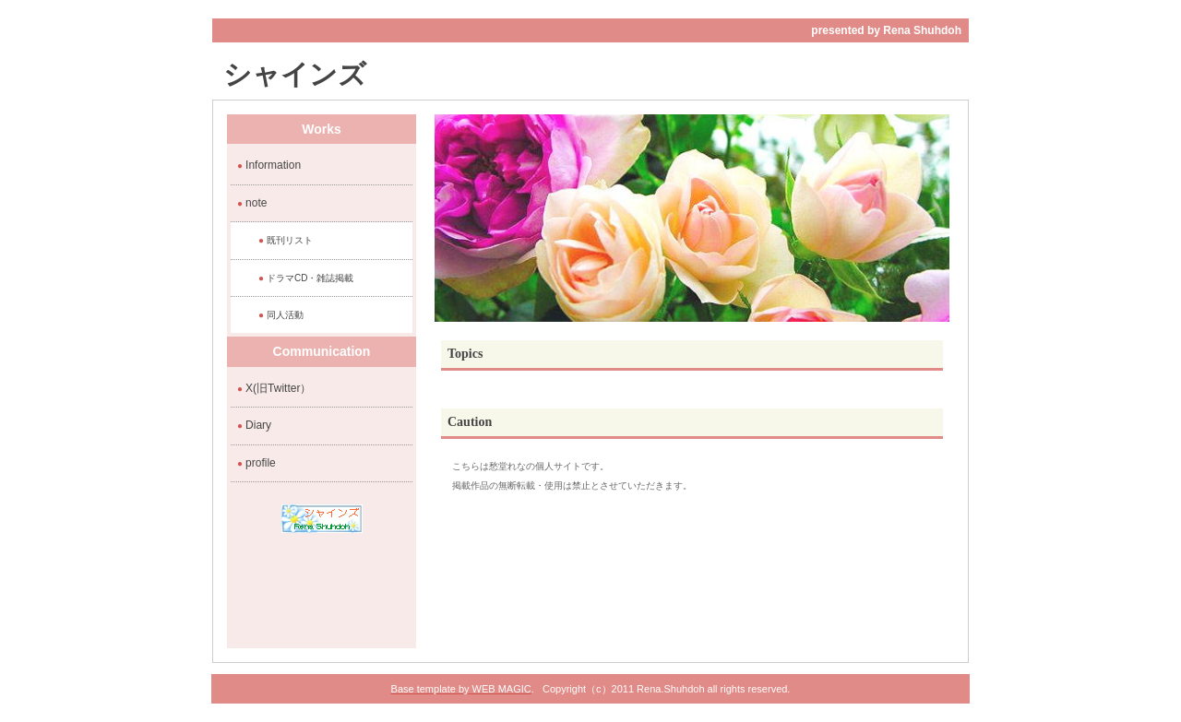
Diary (258, 425)
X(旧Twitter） (278, 388)
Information (273, 165)
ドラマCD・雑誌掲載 (310, 278)
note (256, 202)
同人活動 (285, 315)
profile (260, 462)
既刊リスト (290, 240)
